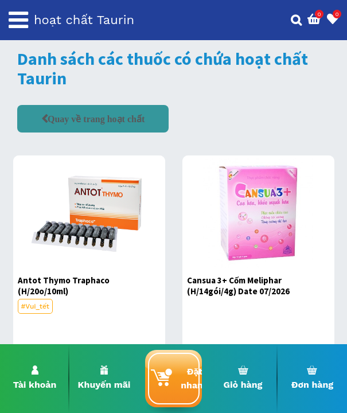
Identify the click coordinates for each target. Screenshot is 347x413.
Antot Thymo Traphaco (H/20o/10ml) (64, 286)
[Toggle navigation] (18, 20)
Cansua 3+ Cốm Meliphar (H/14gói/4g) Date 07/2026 (238, 286)
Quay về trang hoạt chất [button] (96, 118)
